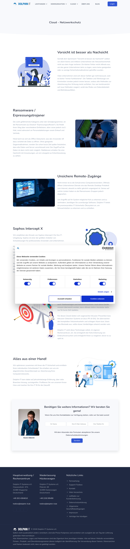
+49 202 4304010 (20, 498)
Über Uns (86, 4)
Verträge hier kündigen (76, 516)
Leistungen (40, 4)
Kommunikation (58, 4)
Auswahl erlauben (64, 299)
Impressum (72, 512)
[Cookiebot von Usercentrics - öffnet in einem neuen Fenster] (103, 248)
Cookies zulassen (97, 299)
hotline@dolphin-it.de (21, 504)
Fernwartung (72, 481)
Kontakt (70, 488)
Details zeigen (103, 292)
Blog (97, 4)
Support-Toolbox (74, 485)
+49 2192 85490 (46, 498)
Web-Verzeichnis (74, 492)
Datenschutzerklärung (76, 502)
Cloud (73, 4)
